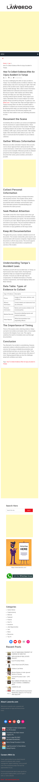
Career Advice (11, 610)
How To (9, 622)
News (9, 632)
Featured (9, 617)
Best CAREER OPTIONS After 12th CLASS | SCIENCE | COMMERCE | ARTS (21, 682)
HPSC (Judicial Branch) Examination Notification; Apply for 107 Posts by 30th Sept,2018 (22, 692)
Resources (10, 634)
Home (5, 63)
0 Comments (18, 77)
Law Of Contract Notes (18, 660)
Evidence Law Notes (17, 668)
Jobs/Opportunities (12, 627)
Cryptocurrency (11, 612)
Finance (9, 619)
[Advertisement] (19, 31)
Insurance (10, 624)
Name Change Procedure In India (15, 742)
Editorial (9, 614)
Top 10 (9, 636)
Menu (2, 54)
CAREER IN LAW (16, 687)
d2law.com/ (6, 102)
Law (9, 63)
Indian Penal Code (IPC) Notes (20, 664)
